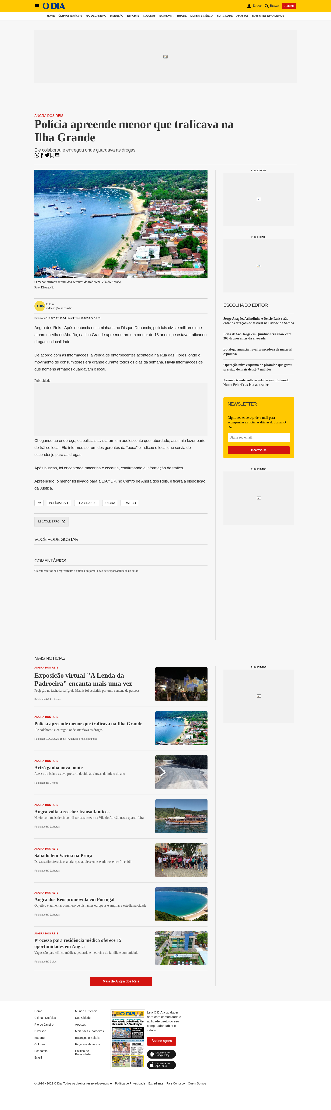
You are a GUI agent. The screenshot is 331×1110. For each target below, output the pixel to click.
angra (110, 503)
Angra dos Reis (48, 116)
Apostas (242, 15)
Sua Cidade (225, 15)
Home (51, 15)
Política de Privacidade (83, 1052)
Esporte (133, 15)
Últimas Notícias (70, 15)
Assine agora (161, 1041)
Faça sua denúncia (87, 1044)
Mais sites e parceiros (268, 15)
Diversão (116, 15)
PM (39, 503)
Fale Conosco (175, 1083)
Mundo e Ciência (201, 15)
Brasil (182, 15)
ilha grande (87, 503)
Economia (166, 15)
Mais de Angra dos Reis (121, 981)
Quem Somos (197, 1083)
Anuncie (106, 1083)
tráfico (129, 503)
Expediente (155, 1083)
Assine (289, 5)
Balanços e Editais (87, 1037)
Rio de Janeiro (96, 15)
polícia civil (59, 503)
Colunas (149, 15)
